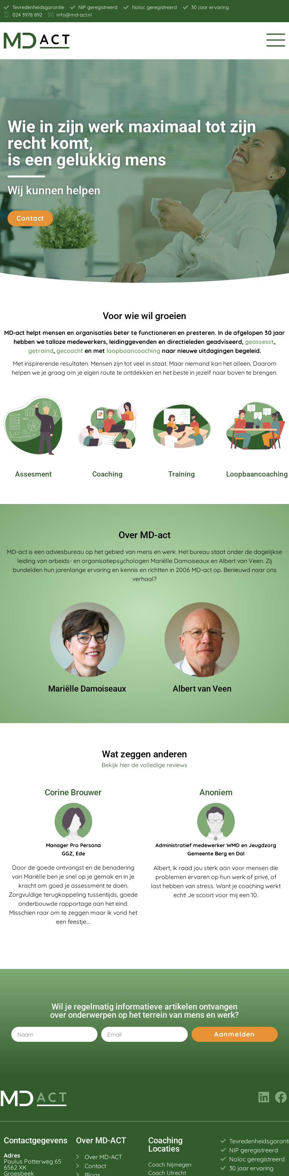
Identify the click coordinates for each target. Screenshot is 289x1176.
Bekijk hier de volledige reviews (144, 765)
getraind (40, 350)
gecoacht (69, 350)
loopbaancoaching (133, 350)
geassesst (259, 341)
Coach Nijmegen (170, 1164)
